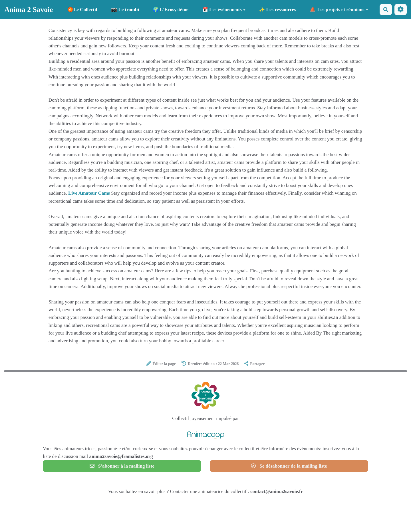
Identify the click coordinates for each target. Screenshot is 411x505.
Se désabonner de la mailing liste (289, 466)
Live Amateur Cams (89, 193)
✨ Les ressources (277, 9)
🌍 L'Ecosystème (170, 9)
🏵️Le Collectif (82, 9)
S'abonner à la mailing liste (122, 466)
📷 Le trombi (125, 9)
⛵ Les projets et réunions (339, 9)
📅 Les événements (223, 9)
